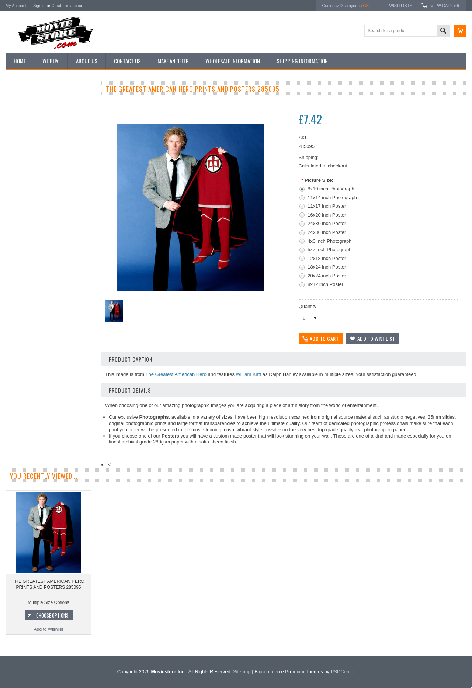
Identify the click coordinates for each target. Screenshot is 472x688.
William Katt (248, 374)
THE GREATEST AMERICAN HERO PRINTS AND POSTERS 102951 (50, 363)
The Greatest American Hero (176, 374)
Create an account (67, 5)
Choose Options (53, 394)
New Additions (24, 103)
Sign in (39, 5)
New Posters (22, 165)
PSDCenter (343, 671)
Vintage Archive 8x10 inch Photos (43, 115)
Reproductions (24, 153)
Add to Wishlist (49, 408)
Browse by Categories (31, 140)
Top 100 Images (25, 128)
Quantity (307, 306)
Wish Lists (400, 5)
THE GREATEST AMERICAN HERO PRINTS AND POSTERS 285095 (48, 584)
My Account (16, 5)
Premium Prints (25, 177)
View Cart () (445, 5)
